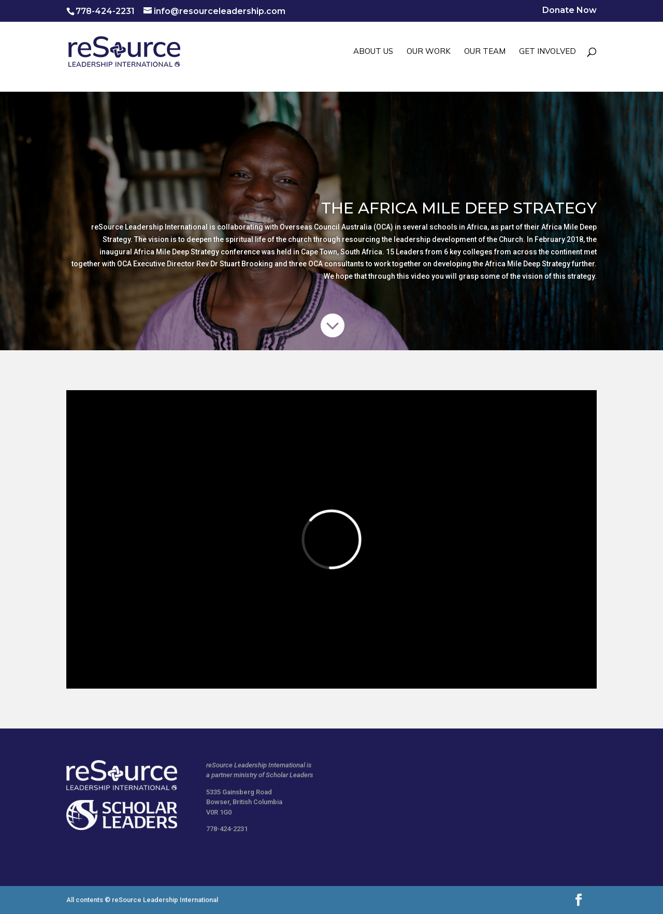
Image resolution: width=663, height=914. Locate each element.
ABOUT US (373, 52)
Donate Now (569, 10)
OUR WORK (429, 52)
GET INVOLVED (547, 52)
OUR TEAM (485, 52)
